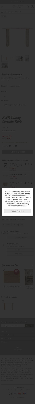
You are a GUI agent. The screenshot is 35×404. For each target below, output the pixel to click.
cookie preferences (19, 206)
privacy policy (10, 202)
